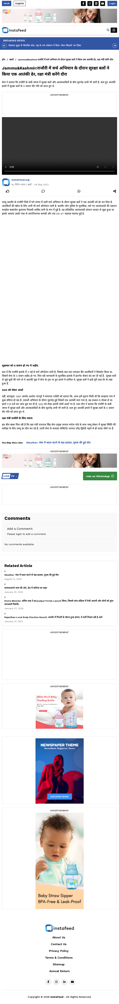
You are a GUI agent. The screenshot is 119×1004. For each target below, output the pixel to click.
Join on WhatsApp (100, 476)
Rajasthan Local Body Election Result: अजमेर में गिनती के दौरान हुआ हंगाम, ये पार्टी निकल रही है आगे (53, 617)
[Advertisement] (59, 105)
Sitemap (59, 964)
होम (3, 59)
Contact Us (58, 944)
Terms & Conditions (59, 957)
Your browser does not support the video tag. (59, 146)
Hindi (6, 3)
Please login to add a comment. (26, 534)
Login (112, 3)
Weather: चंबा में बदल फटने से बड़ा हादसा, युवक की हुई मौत (58, 442)
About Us (58, 937)
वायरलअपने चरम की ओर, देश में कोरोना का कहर (25, 588)
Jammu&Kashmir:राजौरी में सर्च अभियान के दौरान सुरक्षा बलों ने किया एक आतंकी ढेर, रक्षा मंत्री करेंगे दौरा (65, 59)
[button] (108, 30)
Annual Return (59, 971)
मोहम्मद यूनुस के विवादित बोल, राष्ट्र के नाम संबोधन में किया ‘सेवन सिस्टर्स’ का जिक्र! (44, 45)
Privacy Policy (59, 951)
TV (9, 476)
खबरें (11, 59)
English (19, 3)
